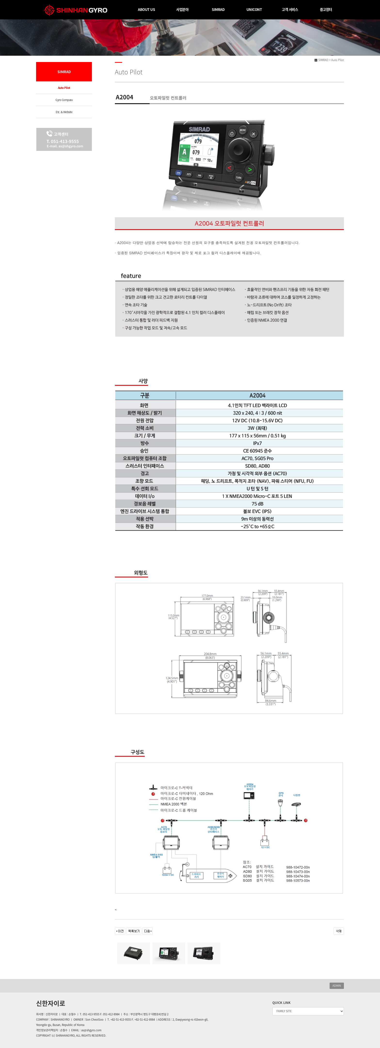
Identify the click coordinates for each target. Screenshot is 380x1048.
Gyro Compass (63, 100)
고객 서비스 (290, 9)
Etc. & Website (64, 112)
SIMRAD (218, 9)
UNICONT (254, 9)
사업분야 (182, 9)
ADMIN (336, 986)
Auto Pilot (64, 88)
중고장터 (326, 9)
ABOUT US (146, 9)
